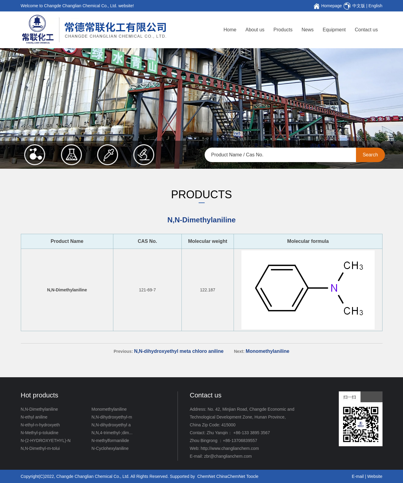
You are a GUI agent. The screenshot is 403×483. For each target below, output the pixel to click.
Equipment (334, 29)
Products (282, 29)
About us (254, 29)
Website (374, 476)
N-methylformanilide (110, 440)
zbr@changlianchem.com (228, 456)
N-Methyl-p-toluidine (39, 432)
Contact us (366, 29)
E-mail (358, 476)
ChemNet (206, 476)
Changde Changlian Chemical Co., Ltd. (93, 476)
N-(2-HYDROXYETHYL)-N (46, 440)
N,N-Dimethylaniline (39, 409)
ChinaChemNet (230, 476)
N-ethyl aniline (34, 417)
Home (230, 29)
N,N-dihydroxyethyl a (111, 424)
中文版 (358, 5)
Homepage (331, 5)
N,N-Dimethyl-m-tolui (40, 448)
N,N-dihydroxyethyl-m (112, 417)
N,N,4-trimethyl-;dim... (112, 432)
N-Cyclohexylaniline (110, 448)
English (376, 5)
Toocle (252, 476)
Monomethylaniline (109, 409)
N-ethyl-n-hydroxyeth (40, 424)
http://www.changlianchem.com (230, 448)
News (308, 29)
